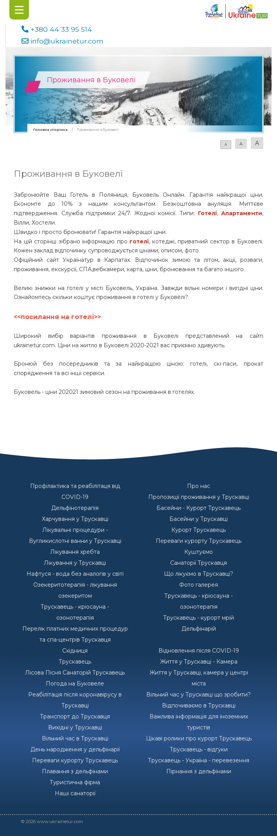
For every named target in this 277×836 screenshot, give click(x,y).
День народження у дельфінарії (75, 749)
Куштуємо (198, 551)
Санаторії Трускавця (198, 562)
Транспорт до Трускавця (75, 716)
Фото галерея (198, 584)
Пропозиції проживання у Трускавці (198, 497)
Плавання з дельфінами (75, 771)
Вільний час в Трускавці (75, 738)
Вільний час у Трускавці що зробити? (198, 694)
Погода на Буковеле (75, 683)
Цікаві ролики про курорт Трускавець (199, 738)
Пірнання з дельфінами (198, 771)
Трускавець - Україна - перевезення (198, 760)
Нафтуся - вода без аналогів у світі (75, 573)
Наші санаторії (75, 793)
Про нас (198, 486)
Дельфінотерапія (75, 507)
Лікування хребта (75, 551)
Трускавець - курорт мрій (198, 617)
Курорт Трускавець (198, 529)
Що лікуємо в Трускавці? (198, 573)
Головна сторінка (50, 130)
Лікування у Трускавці (75, 562)
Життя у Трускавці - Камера (198, 661)
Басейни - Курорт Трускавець (198, 507)
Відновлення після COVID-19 (198, 650)
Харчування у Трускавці (75, 518)
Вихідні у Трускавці (75, 727)
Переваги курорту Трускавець (198, 540)
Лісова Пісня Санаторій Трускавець (75, 672)
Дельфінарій (199, 628)
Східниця (75, 650)
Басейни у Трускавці (198, 518)
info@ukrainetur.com (67, 41)
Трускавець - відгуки (199, 749)
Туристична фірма (75, 782)
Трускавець (75, 661)
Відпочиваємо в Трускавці (199, 705)
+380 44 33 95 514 (61, 29)
